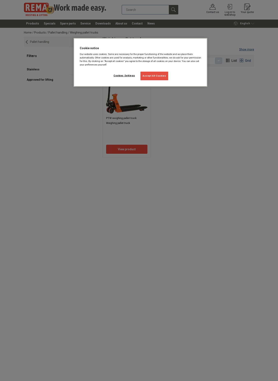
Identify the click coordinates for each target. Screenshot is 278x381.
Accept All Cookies (154, 75)
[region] (140, 62)
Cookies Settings (124, 75)
